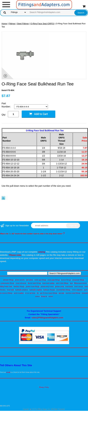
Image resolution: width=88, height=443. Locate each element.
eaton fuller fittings (62, 283)
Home (4, 23)
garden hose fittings (32, 286)
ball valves (29, 280)
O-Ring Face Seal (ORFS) (42, 23)
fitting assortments (80, 283)
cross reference (21, 283)
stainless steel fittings (73, 293)
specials (61, 293)
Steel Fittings (23, 23)
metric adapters (77, 290)
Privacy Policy (44, 387)
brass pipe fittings (53, 280)
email (8, 372)
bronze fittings (66, 280)
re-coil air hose (30, 293)
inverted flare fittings (63, 290)
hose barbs (69, 286)
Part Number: (6, 105)
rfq (37, 293)
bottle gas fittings (40, 280)
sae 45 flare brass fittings (48, 293)
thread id (44, 296)
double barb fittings (34, 283)
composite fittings (78, 280)
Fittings (12, 23)
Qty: (4, 114)
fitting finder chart (6, 286)
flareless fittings (19, 286)
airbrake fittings (8, 280)
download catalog (48, 283)
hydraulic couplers (35, 290)
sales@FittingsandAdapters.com (47, 317)
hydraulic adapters (21, 290)
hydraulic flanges (49, 290)
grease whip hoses (47, 286)
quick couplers (19, 293)
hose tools (10, 290)
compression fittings (7, 283)
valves (50, 296)
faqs (71, 283)
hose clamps (78, 286)
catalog (41, 252)
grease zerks (59, 286)
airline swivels (20, 280)
